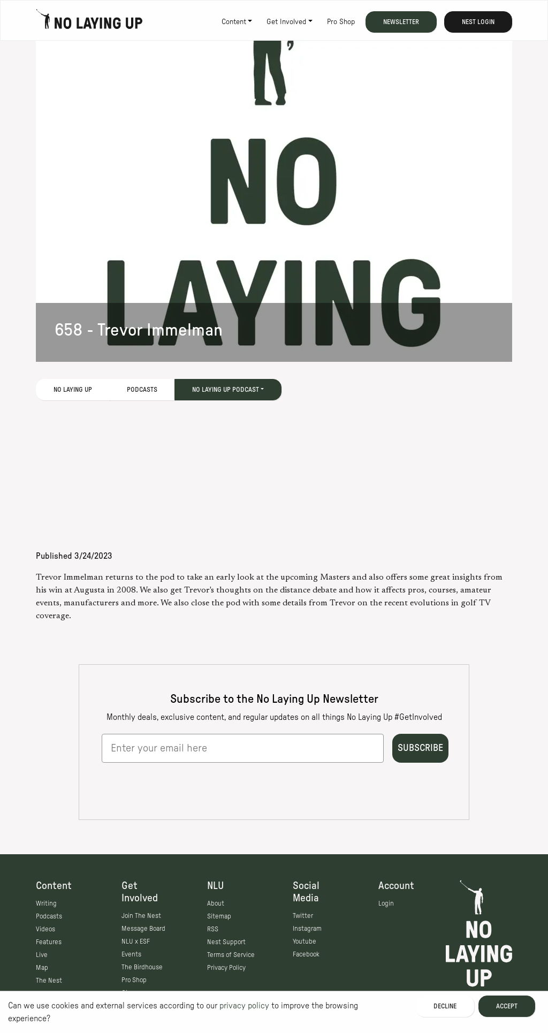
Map (42, 967)
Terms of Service (231, 955)
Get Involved (286, 22)
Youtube (304, 941)
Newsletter (401, 22)
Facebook (306, 954)
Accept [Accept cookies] (506, 1006)
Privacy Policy (226, 967)
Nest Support (226, 942)
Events (131, 954)
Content (234, 22)
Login (386, 903)
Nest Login (478, 22)
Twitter (303, 916)
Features (49, 942)
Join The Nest (141, 916)
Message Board (143, 928)
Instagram (307, 928)
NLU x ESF (135, 941)
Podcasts (142, 389)
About (215, 903)
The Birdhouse (142, 967)
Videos (45, 929)
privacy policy (244, 1005)
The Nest (49, 980)
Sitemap (219, 916)
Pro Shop (341, 22)
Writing (46, 903)
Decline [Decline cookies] (444, 1006)
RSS (212, 929)
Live (42, 955)
